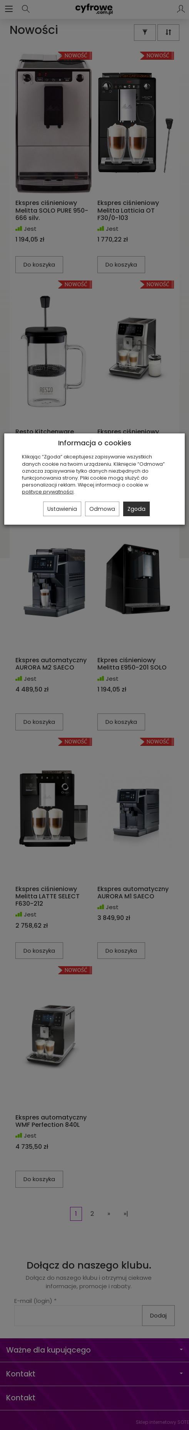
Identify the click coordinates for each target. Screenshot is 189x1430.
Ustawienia (62, 509)
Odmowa (102, 509)
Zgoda (136, 509)
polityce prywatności (48, 491)
